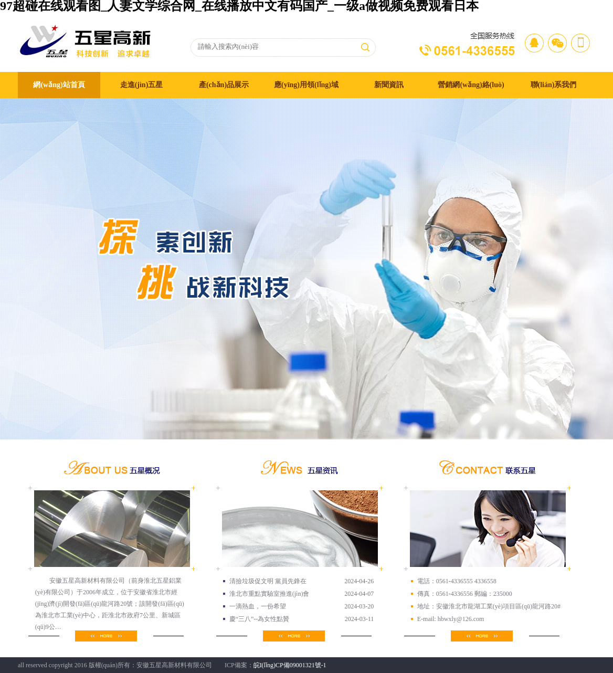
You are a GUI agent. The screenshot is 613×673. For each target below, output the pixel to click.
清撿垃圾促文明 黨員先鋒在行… (267, 582)
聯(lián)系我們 (554, 85)
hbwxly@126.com (460, 619)
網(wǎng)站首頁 (58, 85)
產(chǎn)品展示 (224, 85)
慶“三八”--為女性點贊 (259, 619)
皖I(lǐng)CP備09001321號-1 (289, 665)
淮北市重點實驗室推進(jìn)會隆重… (269, 595)
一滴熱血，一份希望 (257, 606)
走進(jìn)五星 (141, 85)
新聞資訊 (389, 85)
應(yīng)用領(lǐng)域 (306, 85)
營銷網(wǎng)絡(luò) (471, 85)
